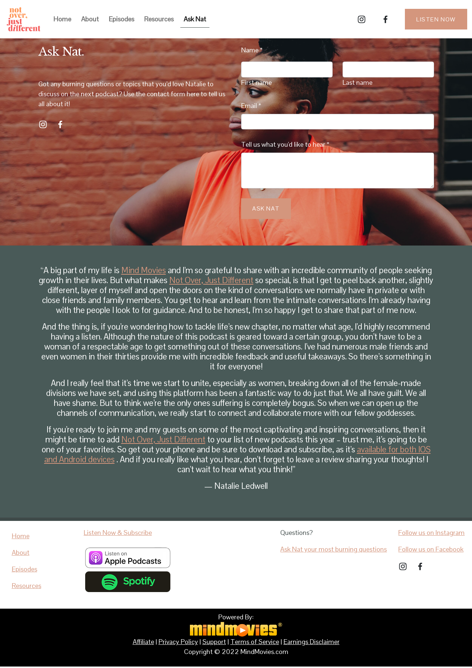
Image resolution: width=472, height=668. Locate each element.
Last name (357, 82)
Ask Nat (195, 19)
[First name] (287, 69)
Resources (159, 19)
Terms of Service (254, 641)
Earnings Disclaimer (312, 641)
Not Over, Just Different (211, 280)
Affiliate (143, 641)
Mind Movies (143, 270)
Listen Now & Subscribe (118, 532)
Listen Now (436, 19)
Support (214, 641)
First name (256, 82)
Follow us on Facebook (431, 549)
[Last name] (388, 69)
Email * (251, 105)
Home (62, 19)
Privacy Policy (178, 641)
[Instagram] (361, 19)
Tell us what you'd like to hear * (285, 144)
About (90, 19)
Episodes (121, 19)
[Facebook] (385, 19)
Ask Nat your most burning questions (333, 549)
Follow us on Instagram (431, 532)
